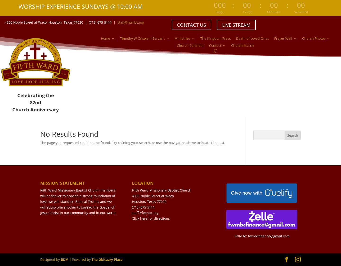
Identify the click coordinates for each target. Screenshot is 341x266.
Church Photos (313, 39)
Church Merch (242, 46)
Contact (215, 46)
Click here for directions (151, 218)
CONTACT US (191, 25)
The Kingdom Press (215, 39)
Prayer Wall (283, 39)
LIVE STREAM (236, 25)
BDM (64, 259)
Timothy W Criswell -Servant (142, 39)
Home (105, 39)
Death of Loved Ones (252, 39)
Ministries (182, 39)
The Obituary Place (107, 259)
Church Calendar (190, 46)
